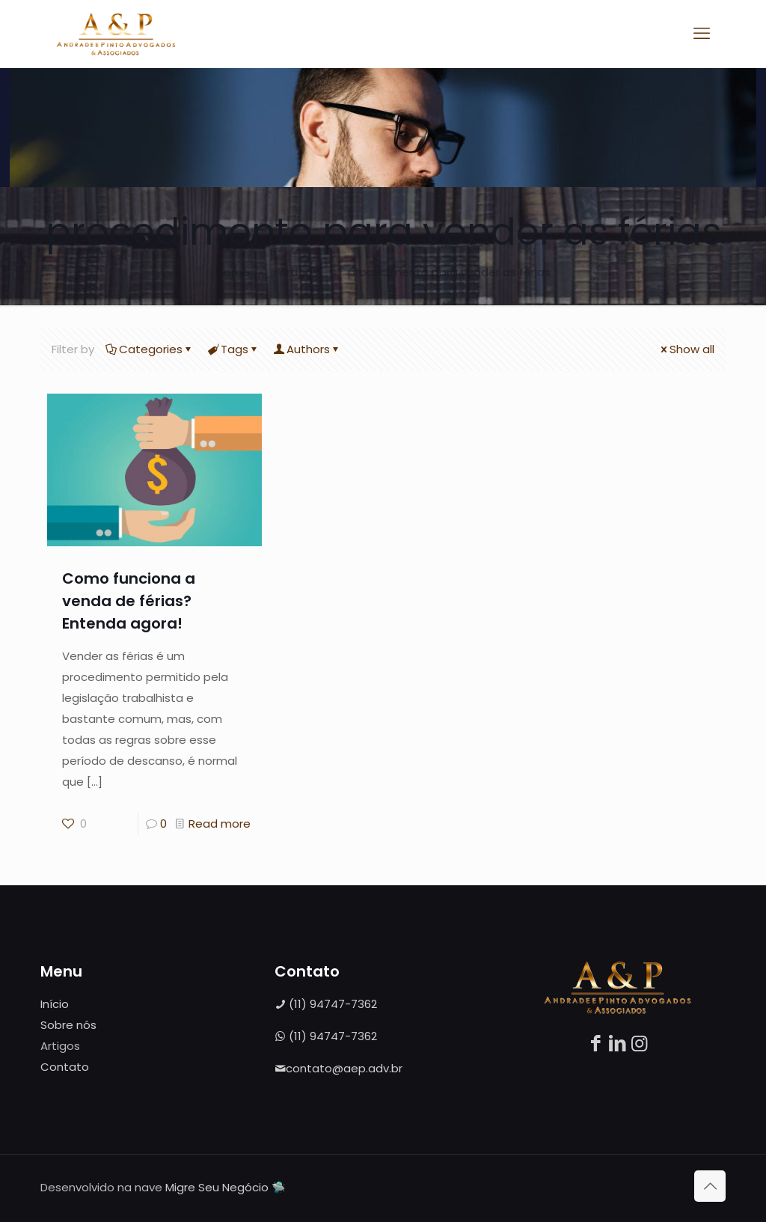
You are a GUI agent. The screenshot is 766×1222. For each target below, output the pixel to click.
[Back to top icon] (710, 1186)
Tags (233, 349)
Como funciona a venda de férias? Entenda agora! (128, 601)
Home (233, 272)
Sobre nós (68, 1025)
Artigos (299, 272)
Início (54, 1004)
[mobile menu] (701, 33)
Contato (64, 1067)
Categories (149, 349)
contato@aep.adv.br (338, 1068)
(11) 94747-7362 (326, 1004)
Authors (307, 349)
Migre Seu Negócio (217, 1187)
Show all (686, 349)
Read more (220, 823)
